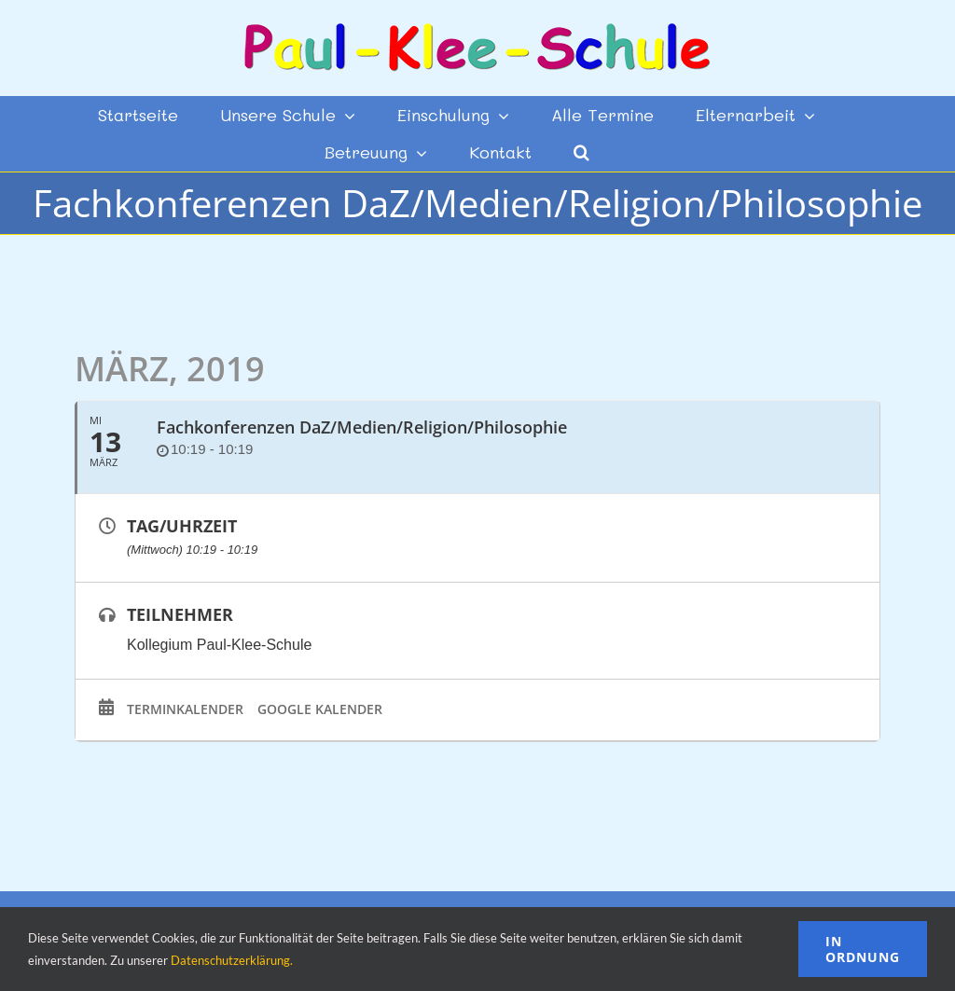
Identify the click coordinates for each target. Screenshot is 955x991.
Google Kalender (319, 709)
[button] (581, 152)
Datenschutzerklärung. (232, 960)
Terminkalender (185, 709)
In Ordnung (862, 949)
